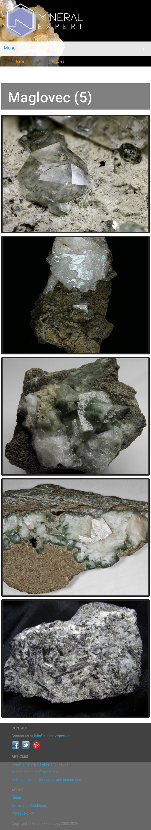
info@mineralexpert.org (53, 736)
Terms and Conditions (29, 805)
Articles (58, 61)
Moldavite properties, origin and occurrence (46, 780)
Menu (9, 48)
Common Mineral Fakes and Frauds (40, 764)
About (16, 798)
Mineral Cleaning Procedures (35, 772)
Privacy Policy (23, 813)
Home (19, 61)
